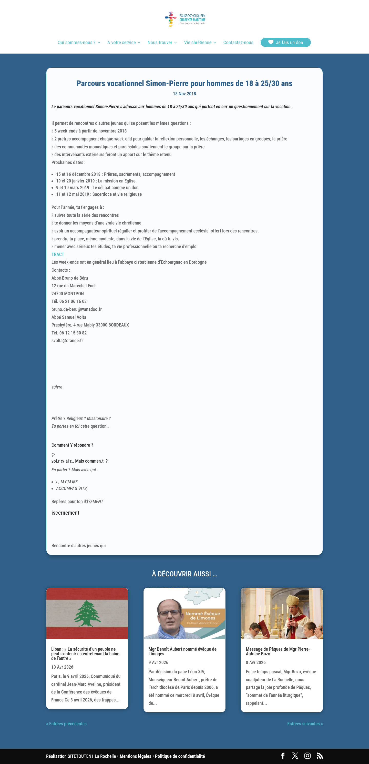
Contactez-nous (238, 43)
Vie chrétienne (197, 43)
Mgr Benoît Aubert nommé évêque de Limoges (183, 651)
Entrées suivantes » (305, 723)
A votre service (121, 43)
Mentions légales (135, 756)
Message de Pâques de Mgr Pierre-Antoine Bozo (278, 651)
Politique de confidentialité (180, 756)
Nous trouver (160, 43)
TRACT (58, 254)
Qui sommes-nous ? (76, 43)
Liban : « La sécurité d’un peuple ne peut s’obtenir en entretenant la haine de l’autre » (85, 653)
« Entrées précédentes (66, 723)
